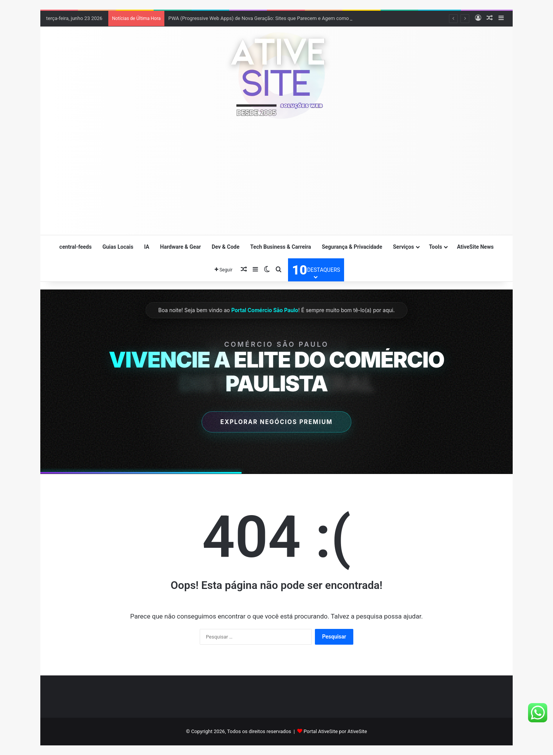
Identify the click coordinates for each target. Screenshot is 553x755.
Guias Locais (118, 247)
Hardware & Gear (180, 247)
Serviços (403, 247)
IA (146, 247)
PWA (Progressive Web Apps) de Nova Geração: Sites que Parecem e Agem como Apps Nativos (273, 18)
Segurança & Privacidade (352, 247)
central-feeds (76, 247)
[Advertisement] (276, 180)
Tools (435, 247)
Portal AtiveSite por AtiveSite (335, 731)
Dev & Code (225, 247)
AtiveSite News (475, 247)
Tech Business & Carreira (280, 247)
